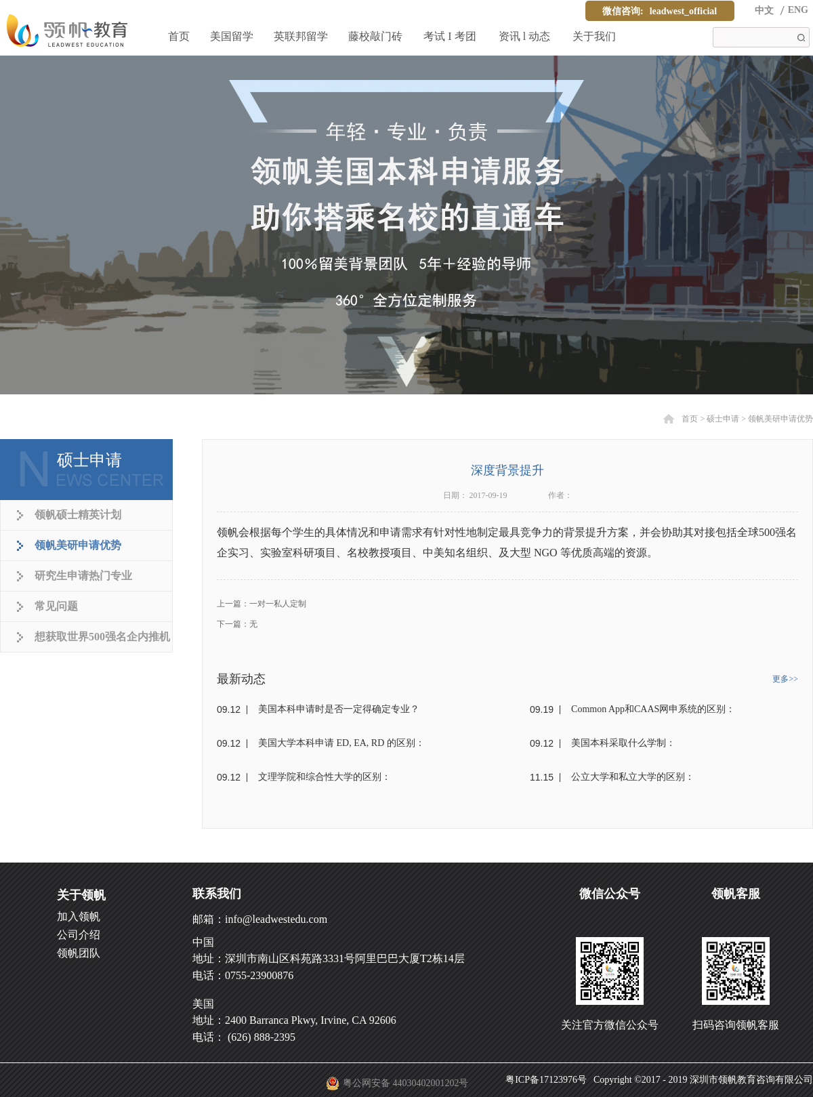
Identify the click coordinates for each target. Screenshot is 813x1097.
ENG (798, 10)
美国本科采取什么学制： (623, 743)
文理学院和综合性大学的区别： (324, 777)
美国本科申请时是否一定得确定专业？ (338, 709)
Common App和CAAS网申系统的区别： (653, 709)
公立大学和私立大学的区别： (632, 777)
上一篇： (261, 603)
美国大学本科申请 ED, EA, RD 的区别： (341, 743)
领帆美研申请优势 (780, 418)
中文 (764, 10)
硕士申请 (723, 418)
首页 (179, 36)
